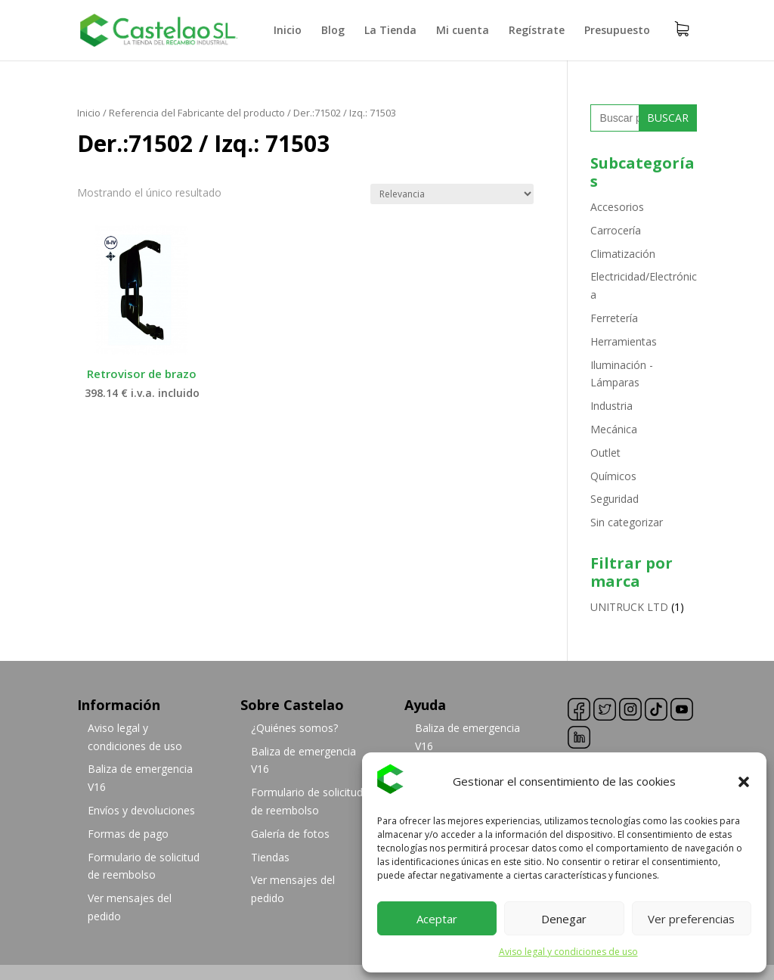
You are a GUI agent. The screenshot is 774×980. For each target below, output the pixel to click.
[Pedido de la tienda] (452, 194)
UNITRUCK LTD (629, 607)
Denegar (564, 918)
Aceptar (436, 918)
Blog (333, 31)
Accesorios (617, 207)
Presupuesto (617, 31)
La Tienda (390, 31)
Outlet (605, 452)
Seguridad (614, 499)
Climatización (622, 254)
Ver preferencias (691, 918)
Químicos (613, 476)
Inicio (288, 31)
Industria (611, 406)
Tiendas (270, 857)
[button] (743, 781)
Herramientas (623, 341)
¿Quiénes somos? (294, 728)
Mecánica (613, 429)
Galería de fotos (290, 833)
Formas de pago (128, 833)
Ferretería (614, 318)
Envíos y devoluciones (141, 810)
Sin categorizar (626, 522)
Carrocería (615, 230)
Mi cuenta (462, 31)
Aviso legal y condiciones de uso (568, 951)
